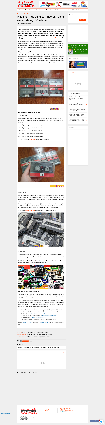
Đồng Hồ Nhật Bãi (64, 9)
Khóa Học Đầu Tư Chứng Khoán (23, 337)
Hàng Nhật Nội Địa (45, 322)
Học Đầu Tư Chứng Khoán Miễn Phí (66, 410)
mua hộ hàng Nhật (41, 309)
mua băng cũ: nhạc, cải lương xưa (49, 37)
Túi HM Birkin (32, 139)
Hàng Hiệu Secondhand (52, 9)
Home (20, 9)
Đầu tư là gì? (19, 332)
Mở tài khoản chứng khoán (22, 334)
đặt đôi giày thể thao (30, 210)
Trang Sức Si (75, 9)
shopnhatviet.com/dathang (39, 317)
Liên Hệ (84, 9)
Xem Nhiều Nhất (73, 73)
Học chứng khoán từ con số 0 (65, 408)
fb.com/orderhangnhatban (49, 315)
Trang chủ (47, 409)
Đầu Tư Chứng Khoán (21, 336)
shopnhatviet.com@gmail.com (39, 314)
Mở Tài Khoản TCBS (48, 413)
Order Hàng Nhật (29, 9)
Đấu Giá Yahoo (39, 9)
